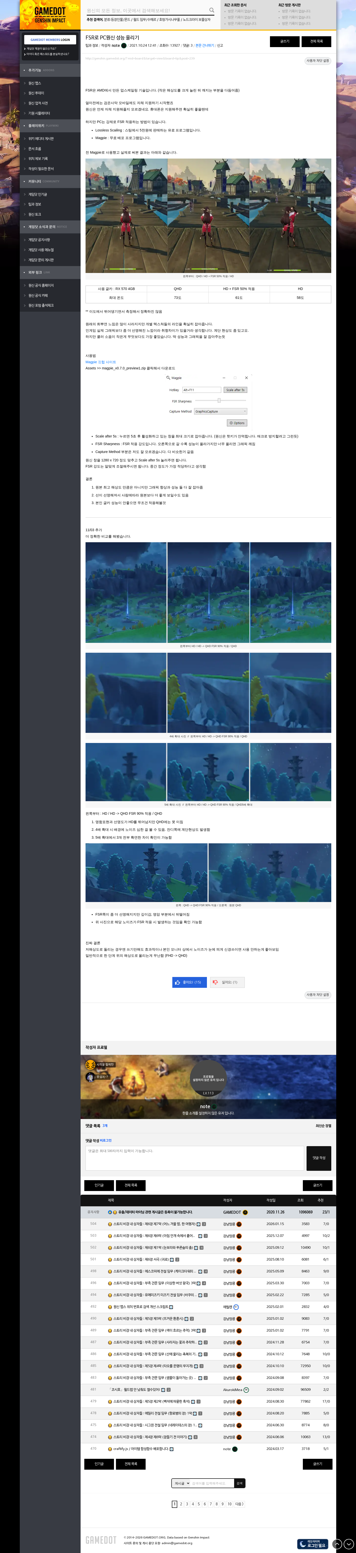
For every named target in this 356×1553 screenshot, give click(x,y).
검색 (240, 1483)
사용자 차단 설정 (318, 61)
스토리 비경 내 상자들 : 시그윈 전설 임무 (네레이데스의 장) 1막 (155, 1425)
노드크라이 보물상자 (196, 20)
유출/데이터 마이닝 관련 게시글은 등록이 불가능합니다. (155, 1212)
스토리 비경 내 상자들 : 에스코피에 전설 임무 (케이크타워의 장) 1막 (155, 1271)
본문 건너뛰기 (205, 46)
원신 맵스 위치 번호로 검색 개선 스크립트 (140, 1307)
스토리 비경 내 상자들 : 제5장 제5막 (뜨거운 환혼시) (148, 1319)
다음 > (239, 1504)
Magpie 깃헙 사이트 (101, 362)
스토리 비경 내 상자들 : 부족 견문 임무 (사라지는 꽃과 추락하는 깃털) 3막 (155, 1342)
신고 (220, 46)
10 (229, 1504)
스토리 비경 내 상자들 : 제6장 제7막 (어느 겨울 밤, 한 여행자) (154, 1224)
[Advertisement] (208, 75)
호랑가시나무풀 (169, 20)
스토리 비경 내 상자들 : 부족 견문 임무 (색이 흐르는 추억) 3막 (154, 1331)
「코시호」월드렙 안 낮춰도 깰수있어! (134, 1390)
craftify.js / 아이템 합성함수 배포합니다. (141, 1449)
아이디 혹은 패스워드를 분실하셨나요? (48, 54)
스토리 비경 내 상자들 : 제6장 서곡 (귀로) (141, 1260)
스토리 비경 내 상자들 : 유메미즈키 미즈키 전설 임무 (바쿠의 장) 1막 (155, 1295)
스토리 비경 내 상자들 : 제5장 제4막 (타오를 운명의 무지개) (153, 1366)
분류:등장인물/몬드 (117, 20)
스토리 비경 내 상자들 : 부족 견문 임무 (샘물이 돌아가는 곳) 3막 (155, 1378)
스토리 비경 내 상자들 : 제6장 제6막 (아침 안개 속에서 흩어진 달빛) (155, 1236)
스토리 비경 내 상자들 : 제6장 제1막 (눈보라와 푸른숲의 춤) (153, 1248)
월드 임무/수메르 (144, 20)
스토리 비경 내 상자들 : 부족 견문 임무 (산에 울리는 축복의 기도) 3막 (155, 1354)
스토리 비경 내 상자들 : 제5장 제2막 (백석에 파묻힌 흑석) (151, 1402)
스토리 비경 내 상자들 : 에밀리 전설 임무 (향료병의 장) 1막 (152, 1413)
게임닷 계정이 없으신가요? (42, 48)
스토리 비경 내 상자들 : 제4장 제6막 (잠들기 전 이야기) (150, 1437)
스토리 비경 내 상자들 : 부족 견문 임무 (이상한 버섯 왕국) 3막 (154, 1283)
